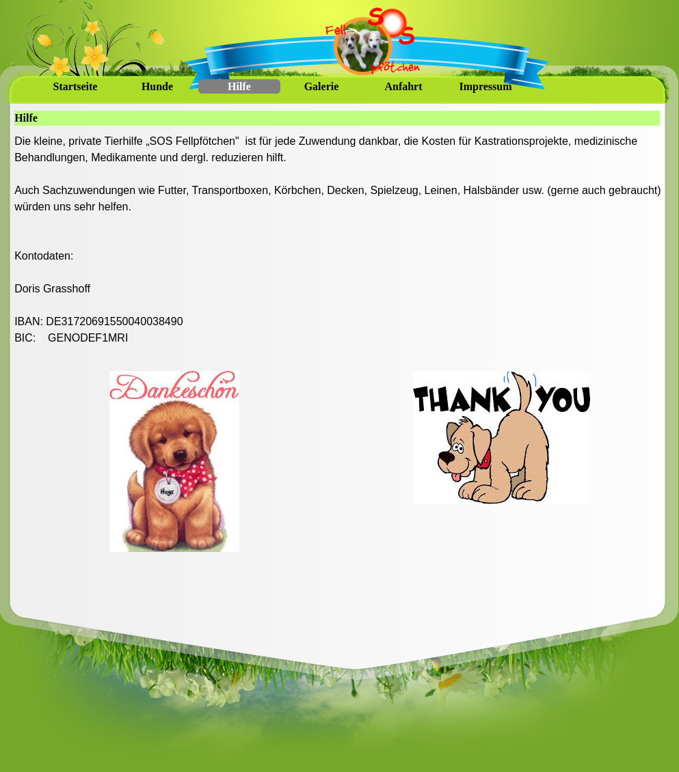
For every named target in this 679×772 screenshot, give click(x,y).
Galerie (321, 86)
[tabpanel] (337, 248)
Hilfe (239, 86)
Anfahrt (403, 86)
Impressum (485, 86)
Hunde (157, 86)
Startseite (75, 86)
